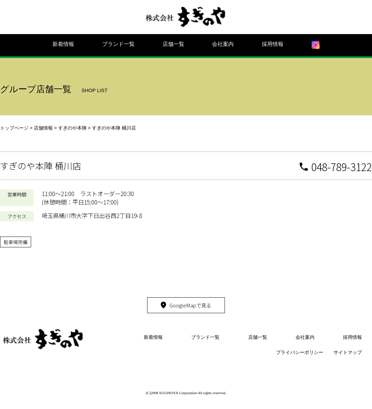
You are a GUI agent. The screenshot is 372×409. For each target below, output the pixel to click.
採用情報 (272, 44)
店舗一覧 (173, 44)
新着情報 (63, 44)
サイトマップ (347, 352)
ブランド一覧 (118, 44)
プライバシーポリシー (299, 352)
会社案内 (223, 44)
